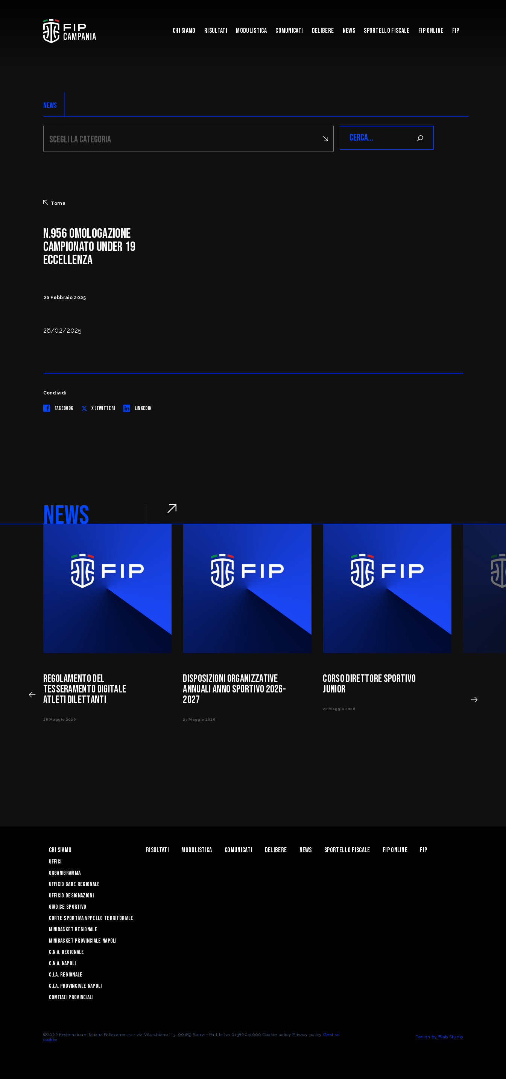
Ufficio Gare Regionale (74, 883)
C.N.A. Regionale (66, 951)
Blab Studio (450, 1035)
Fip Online (430, 31)
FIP (455, 31)
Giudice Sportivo (68, 905)
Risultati (215, 31)
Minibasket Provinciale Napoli (83, 939)
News (349, 31)
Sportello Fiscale (386, 31)
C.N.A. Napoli (62, 962)
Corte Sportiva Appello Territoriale (91, 917)
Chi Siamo (184, 31)
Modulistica (251, 31)
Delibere (323, 31)
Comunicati (289, 31)
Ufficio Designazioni (71, 894)
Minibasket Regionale (73, 928)
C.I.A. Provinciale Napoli (75, 985)
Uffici (55, 860)
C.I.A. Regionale (66, 973)
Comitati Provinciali (71, 996)
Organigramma (65, 872)
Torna (54, 202)
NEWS (50, 105)
